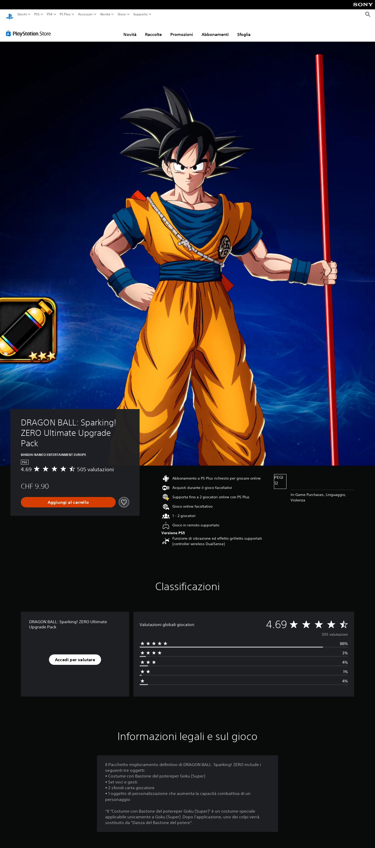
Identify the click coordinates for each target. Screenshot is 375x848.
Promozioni (181, 29)
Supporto (140, 14)
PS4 (49, 14)
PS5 (37, 14)
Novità (105, 14)
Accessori (85, 14)
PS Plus (64, 14)
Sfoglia (244, 29)
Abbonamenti (215, 29)
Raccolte (153, 29)
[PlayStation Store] (29, 28)
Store (121, 14)
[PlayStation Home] (9, 14)
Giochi (22, 14)
